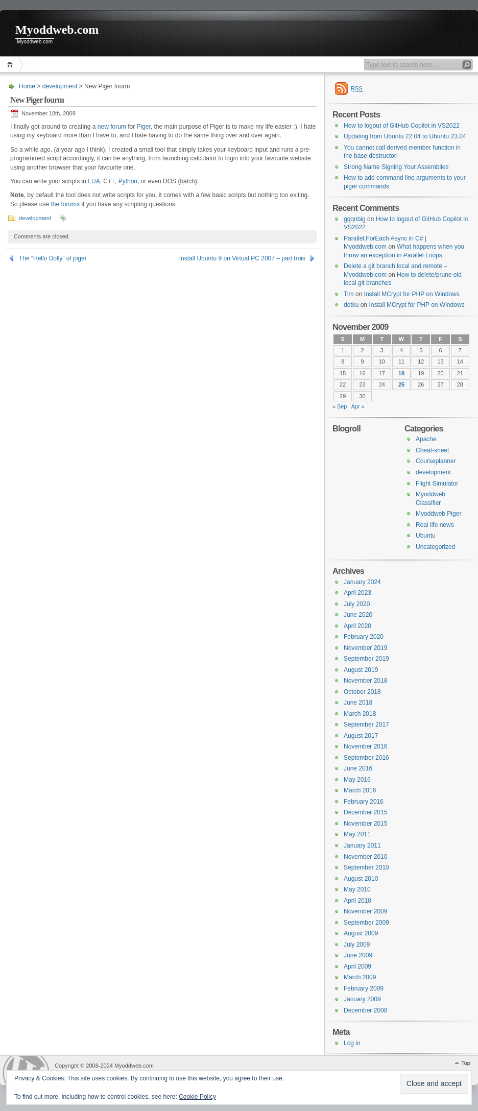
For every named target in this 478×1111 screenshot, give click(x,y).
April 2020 (357, 626)
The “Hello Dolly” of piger (53, 258)
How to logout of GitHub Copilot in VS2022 (402, 125)
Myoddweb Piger (438, 513)
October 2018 (362, 691)
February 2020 (364, 636)
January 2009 (362, 999)
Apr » (358, 406)
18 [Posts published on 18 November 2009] (401, 373)
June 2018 (358, 702)
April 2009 (357, 966)
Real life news (435, 524)
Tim (349, 294)
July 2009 (357, 944)
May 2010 (357, 889)
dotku (351, 304)
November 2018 (365, 680)
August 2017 (361, 735)
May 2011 (357, 834)
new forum (112, 126)
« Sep (339, 406)
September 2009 (366, 922)
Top (465, 1063)
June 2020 (358, 614)
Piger (143, 126)
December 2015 (365, 812)
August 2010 (361, 878)
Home (11, 65)
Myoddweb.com (57, 29)
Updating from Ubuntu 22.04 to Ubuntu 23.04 (405, 136)
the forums (65, 204)
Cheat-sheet (432, 450)
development (60, 86)
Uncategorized (435, 546)
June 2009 (358, 955)
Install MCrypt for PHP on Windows (412, 294)
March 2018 (360, 713)
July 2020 (357, 604)
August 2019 (361, 669)
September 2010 (366, 867)
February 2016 (364, 801)
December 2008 (365, 1010)
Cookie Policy (197, 1096)
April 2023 (357, 592)
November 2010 (365, 856)
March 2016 (360, 790)
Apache (426, 439)
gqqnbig (355, 219)
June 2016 (358, 768)
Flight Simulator (437, 483)
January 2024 (362, 582)
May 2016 (357, 779)
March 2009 (360, 977)
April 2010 (357, 900)
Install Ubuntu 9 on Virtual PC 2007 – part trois (242, 258)
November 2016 (365, 746)
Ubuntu (426, 535)
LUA (94, 181)
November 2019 (365, 647)
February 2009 (364, 988)
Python (127, 181)
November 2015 (365, 823)
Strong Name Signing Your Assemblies (396, 167)
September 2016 (366, 757)
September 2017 (366, 724)
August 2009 (361, 933)
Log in (352, 1043)
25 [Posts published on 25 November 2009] (401, 384)
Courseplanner (436, 461)
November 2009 (365, 911)
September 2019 (366, 658)
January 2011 (362, 845)
